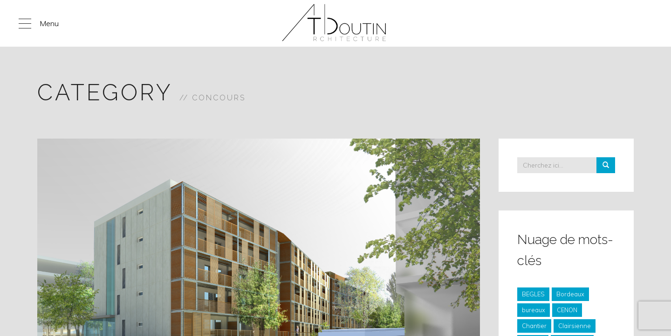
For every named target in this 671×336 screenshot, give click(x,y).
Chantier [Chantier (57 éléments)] (534, 325)
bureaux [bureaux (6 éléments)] (533, 310)
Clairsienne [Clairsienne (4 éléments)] (574, 325)
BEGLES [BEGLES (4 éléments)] (533, 294)
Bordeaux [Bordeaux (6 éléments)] (570, 294)
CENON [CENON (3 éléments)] (567, 310)
